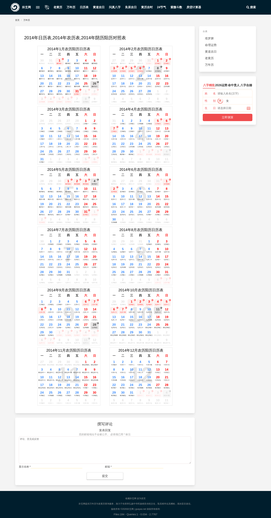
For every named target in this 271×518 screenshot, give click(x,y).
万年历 (71, 7)
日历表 (84, 7)
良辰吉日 (131, 7)
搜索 (251, 7)
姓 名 (210, 93)
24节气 (161, 7)
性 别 (210, 100)
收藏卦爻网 (130, 498)
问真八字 (115, 7)
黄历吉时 (147, 7)
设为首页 (141, 498)
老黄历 (57, 7)
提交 (105, 476)
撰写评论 (105, 424)
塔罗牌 (209, 38)
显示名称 (25, 466)
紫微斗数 (176, 7)
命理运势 (211, 45)
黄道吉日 (99, 7)
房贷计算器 (194, 7)
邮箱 (108, 466)
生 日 (210, 108)
